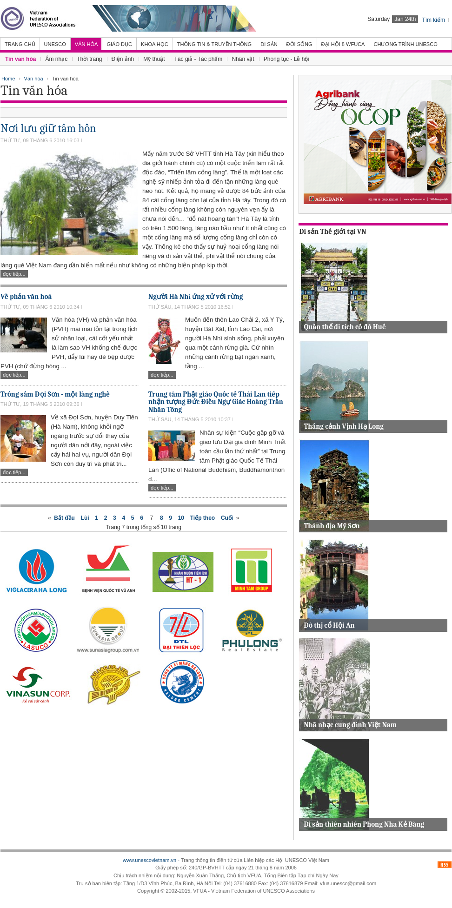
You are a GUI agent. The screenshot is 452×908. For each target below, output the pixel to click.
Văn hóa (33, 78)
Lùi (85, 518)
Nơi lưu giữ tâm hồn (48, 128)
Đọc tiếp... (14, 274)
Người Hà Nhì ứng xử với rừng (195, 296)
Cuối (227, 518)
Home (8, 78)
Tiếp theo (202, 518)
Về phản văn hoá (26, 296)
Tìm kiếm (433, 20)
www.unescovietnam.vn (149, 860)
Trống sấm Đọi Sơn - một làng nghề (55, 394)
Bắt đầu (64, 518)
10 (181, 518)
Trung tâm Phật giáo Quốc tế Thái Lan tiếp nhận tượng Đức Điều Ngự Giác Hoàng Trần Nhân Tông (215, 402)
